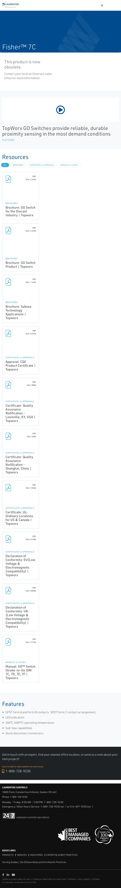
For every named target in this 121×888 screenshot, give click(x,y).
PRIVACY (72, 879)
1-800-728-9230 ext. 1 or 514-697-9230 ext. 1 (67, 806)
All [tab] (5, 165)
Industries (36, 854)
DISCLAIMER (84, 879)
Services (22, 854)
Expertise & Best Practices (62, 854)
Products (8, 854)
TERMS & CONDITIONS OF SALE (16, 879)
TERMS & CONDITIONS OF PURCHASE (49, 879)
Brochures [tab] (18, 165)
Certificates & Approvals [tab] (42, 165)
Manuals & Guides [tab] (69, 165)
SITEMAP (96, 879)
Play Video (8, 140)
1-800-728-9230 (16, 771)
